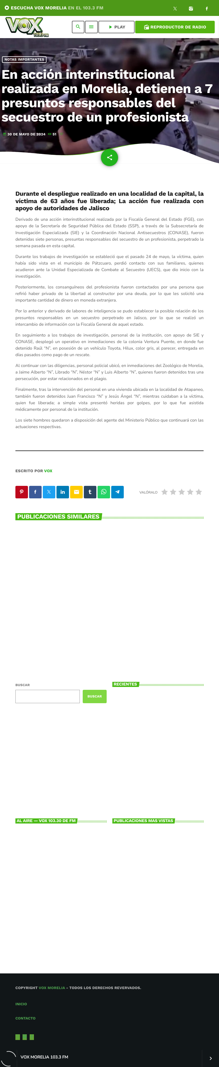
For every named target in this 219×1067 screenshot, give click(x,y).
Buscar (22, 685)
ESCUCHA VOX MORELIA (54, 8)
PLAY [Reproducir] (116, 27)
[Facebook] (206, 9)
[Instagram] (191, 9)
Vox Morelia (52, 988)
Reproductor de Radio (175, 27)
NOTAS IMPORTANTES (24, 59)
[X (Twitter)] (175, 9)
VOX (48, 471)
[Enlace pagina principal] (27, 27)
